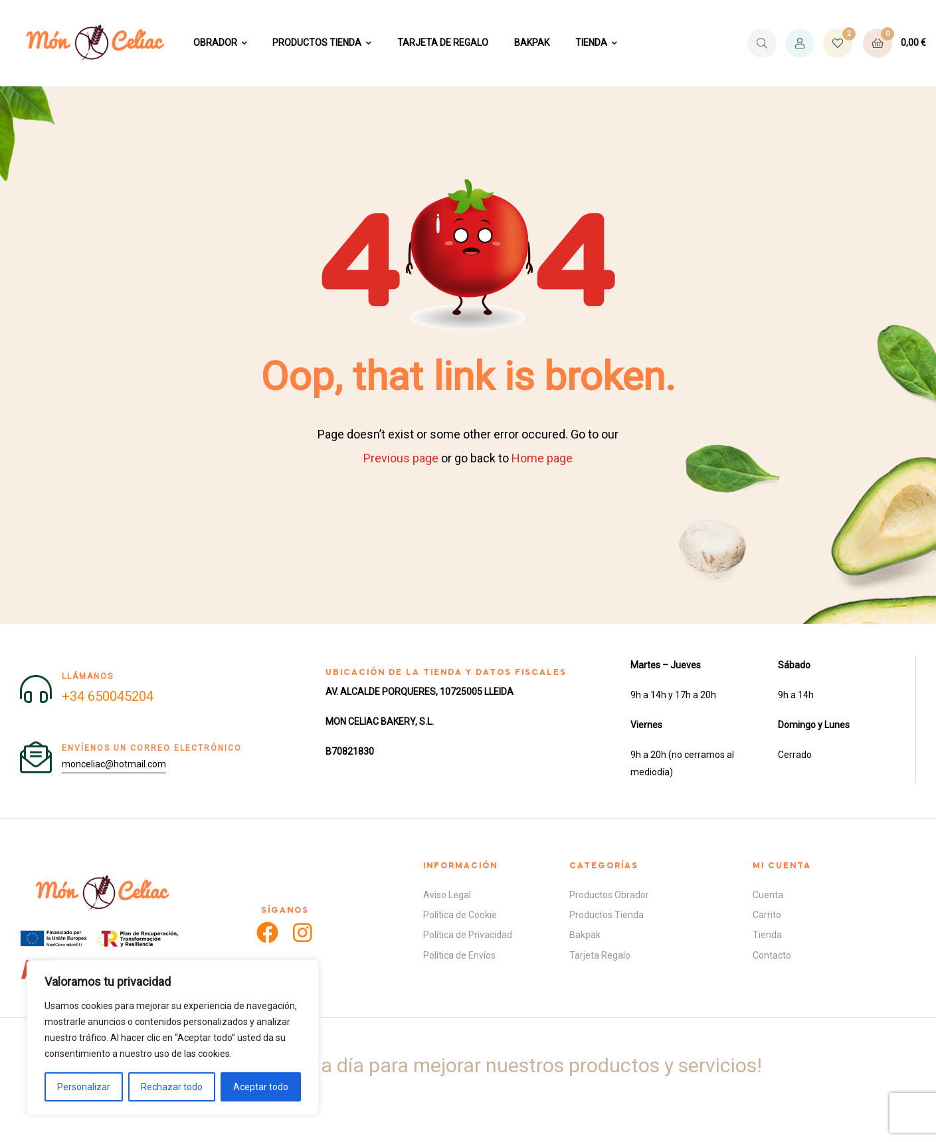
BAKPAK (531, 42)
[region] (173, 1037)
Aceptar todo (260, 1087)
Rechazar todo (172, 1087)
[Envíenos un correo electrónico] (36, 757)
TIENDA (591, 42)
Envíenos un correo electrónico (152, 748)
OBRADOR (215, 42)
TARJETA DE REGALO (442, 42)
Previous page (400, 458)
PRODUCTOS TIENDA (316, 42)
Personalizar (83, 1087)
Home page (542, 458)
